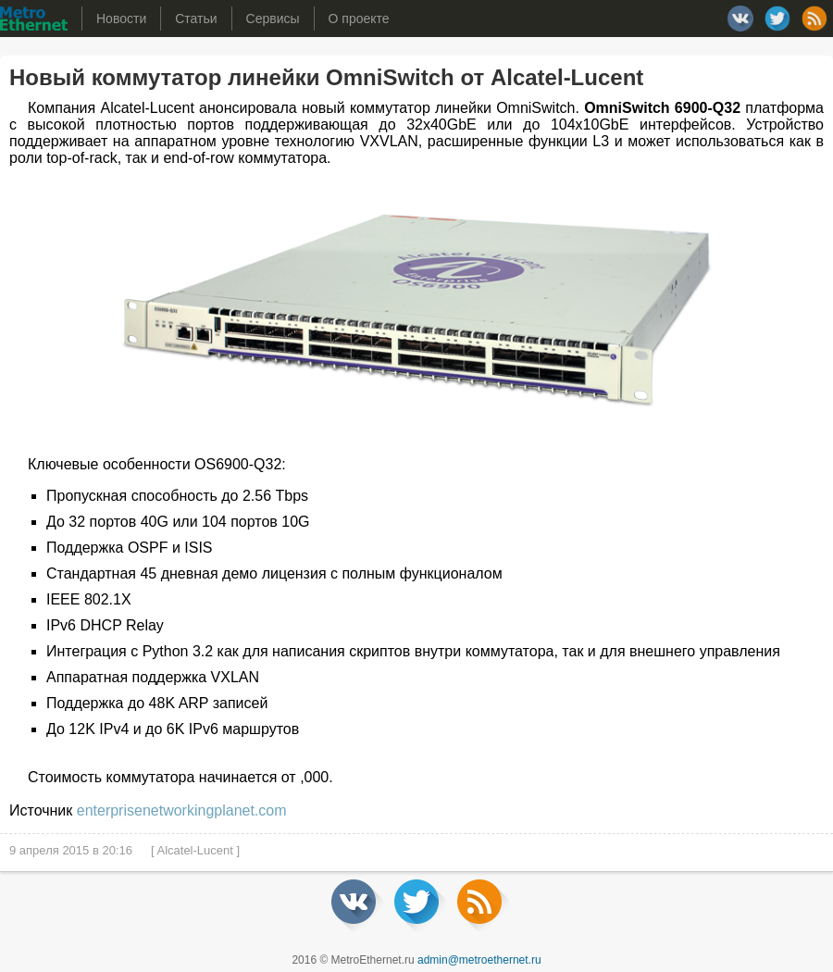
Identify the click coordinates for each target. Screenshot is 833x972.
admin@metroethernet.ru (479, 959)
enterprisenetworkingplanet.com (182, 810)
